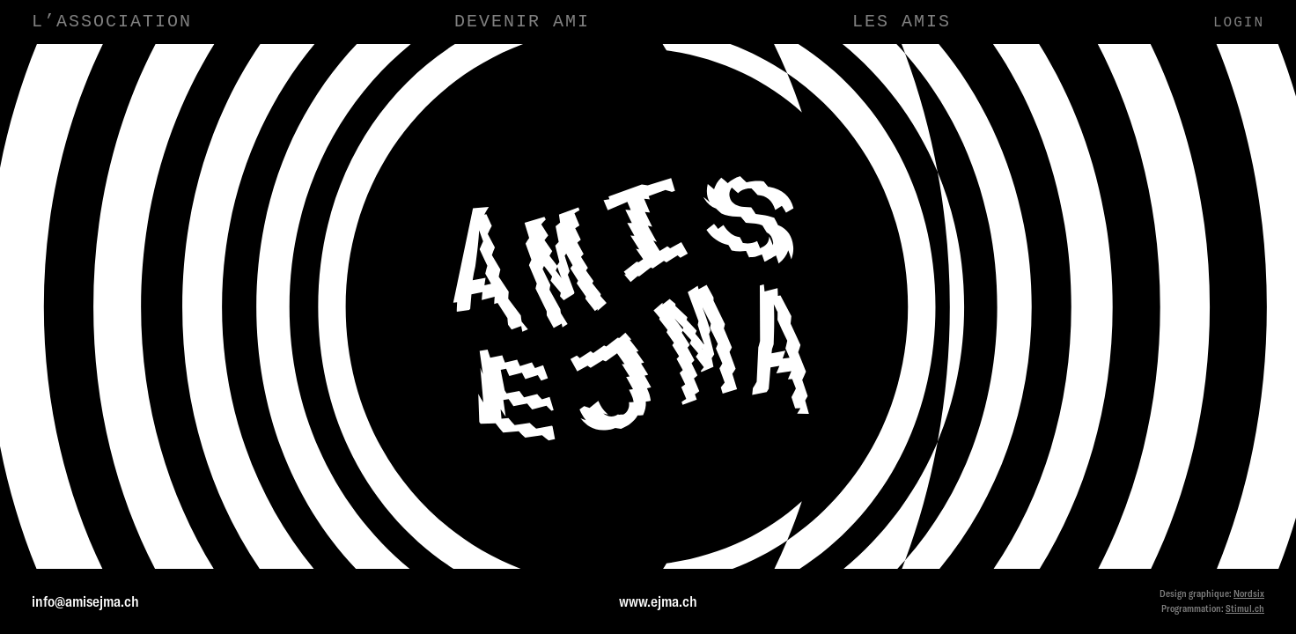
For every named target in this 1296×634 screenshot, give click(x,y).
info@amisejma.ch (85, 601)
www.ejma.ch (658, 601)
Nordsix (1248, 593)
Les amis (901, 21)
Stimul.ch (1245, 608)
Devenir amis (1068, 233)
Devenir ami (522, 21)
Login (1238, 23)
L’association (112, 21)
